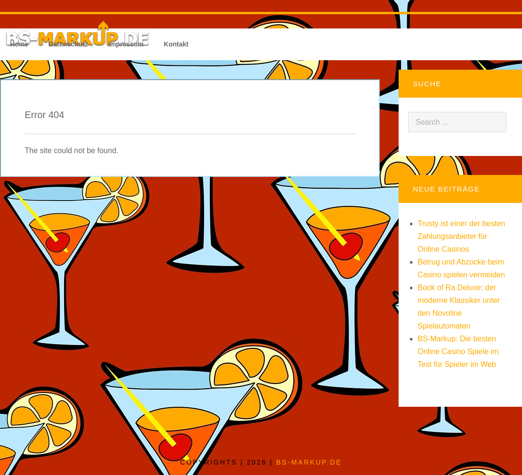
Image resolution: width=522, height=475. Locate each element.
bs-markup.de (309, 462)
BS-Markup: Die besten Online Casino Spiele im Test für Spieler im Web (458, 351)
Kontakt (176, 44)
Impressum (126, 44)
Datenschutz (68, 44)
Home (19, 44)
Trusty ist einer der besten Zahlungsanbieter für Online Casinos (461, 236)
